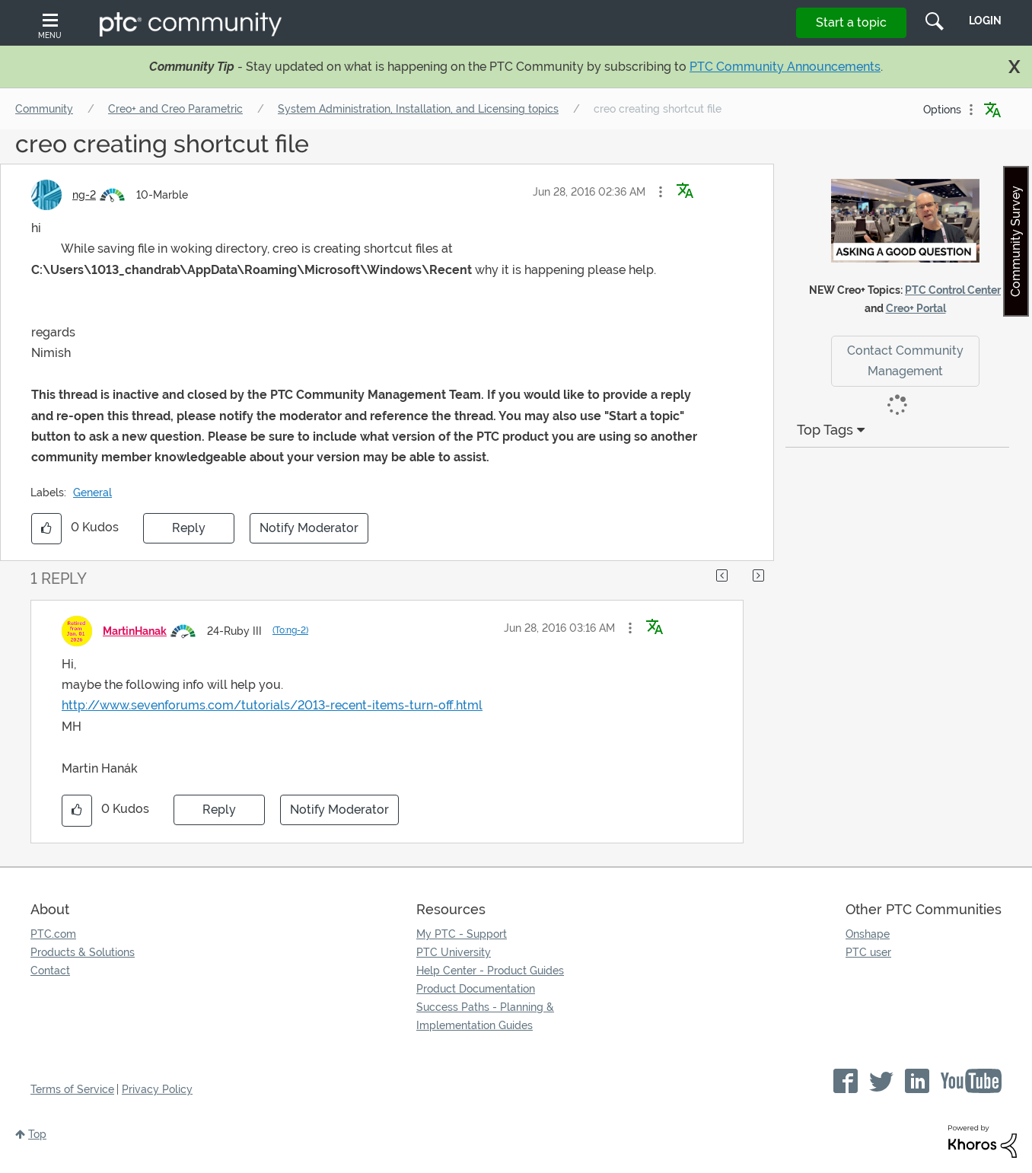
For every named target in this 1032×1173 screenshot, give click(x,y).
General (92, 492)
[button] (660, 192)
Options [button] (942, 110)
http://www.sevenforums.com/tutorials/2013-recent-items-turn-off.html (272, 705)
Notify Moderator (309, 528)
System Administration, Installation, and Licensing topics (418, 109)
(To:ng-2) (290, 630)
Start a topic (851, 22)
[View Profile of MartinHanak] (135, 631)
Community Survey (1015, 241)
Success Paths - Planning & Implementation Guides (485, 1016)
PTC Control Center (953, 290)
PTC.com (53, 934)
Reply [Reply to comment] (219, 809)
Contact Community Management (905, 360)
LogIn (985, 20)
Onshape (868, 934)
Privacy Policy (157, 1089)
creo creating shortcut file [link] (657, 109)
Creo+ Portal (916, 308)
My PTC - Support (461, 934)
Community (44, 109)
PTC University (453, 952)
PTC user (868, 952)
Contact (50, 970)
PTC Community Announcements (785, 66)
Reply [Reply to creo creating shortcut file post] (188, 528)
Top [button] (37, 1134)
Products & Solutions (82, 952)
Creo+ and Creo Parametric (175, 109)
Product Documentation (475, 989)
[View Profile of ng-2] (84, 195)
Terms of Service (72, 1089)
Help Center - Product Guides (490, 970)
